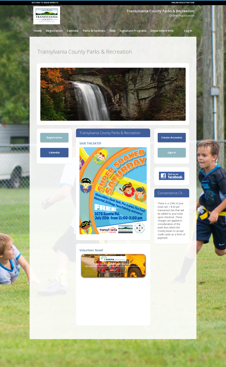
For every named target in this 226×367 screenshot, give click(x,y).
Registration (54, 31)
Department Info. (162, 31)
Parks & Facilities (94, 31)
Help (112, 31)
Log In (188, 31)
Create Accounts (171, 135)
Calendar (73, 31)
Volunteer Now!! (91, 248)
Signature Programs (133, 31)
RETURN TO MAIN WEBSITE (45, 2)
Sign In (172, 150)
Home (38, 31)
